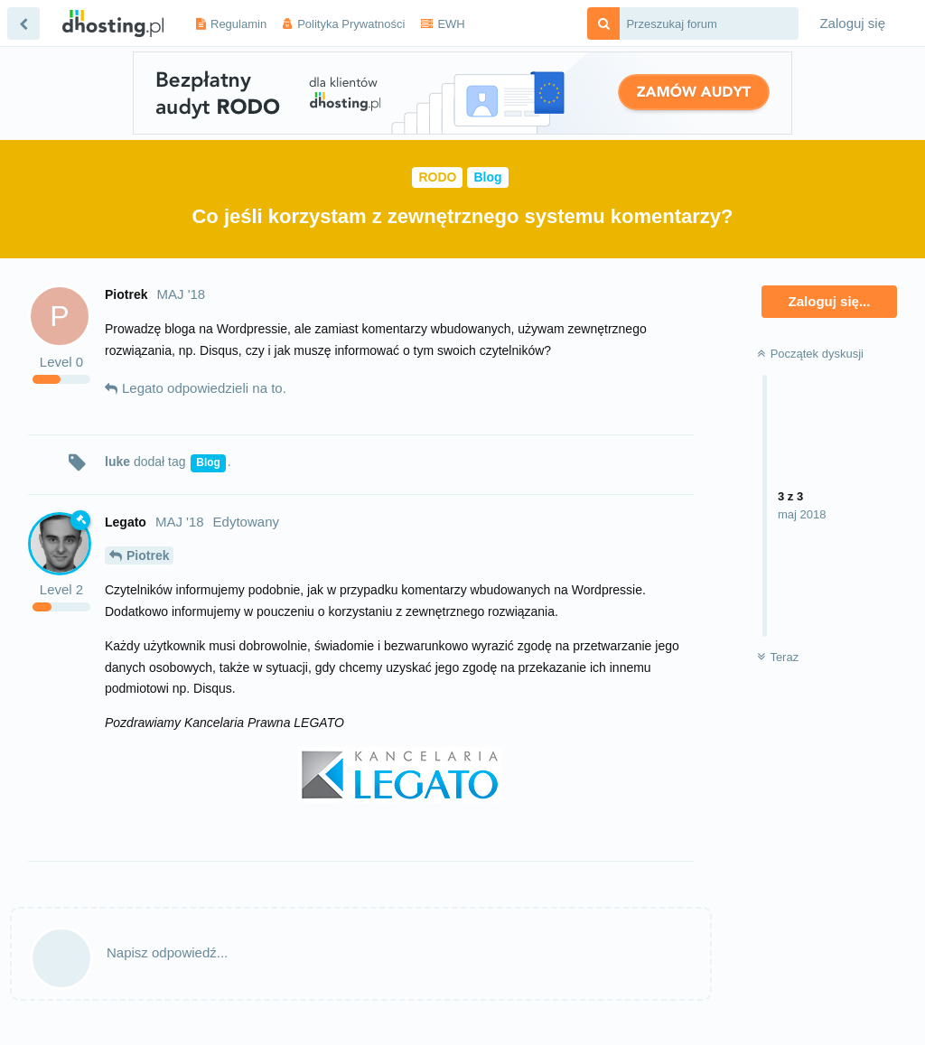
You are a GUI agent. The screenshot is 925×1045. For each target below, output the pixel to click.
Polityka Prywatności (351, 24)
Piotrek (147, 555)
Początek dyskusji (810, 353)
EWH (450, 24)
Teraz (778, 657)
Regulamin (238, 24)
